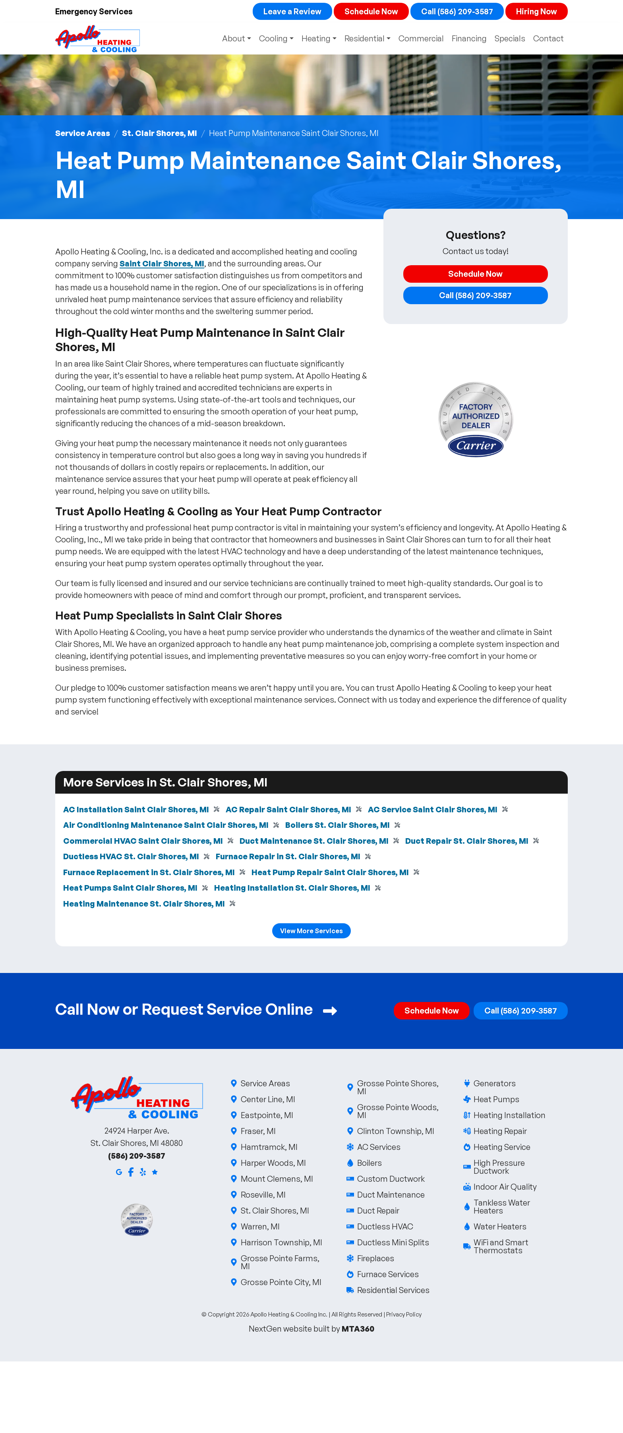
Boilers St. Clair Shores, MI (338, 826)
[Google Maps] (119, 1173)
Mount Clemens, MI (276, 1181)
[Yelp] (143, 1173)
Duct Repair (377, 1212)
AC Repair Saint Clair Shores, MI (289, 810)
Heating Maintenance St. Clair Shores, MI (144, 905)
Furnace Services (387, 1276)
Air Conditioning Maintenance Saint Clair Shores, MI (166, 826)
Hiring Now (536, 11)
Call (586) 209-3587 (456, 11)
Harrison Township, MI (281, 1244)
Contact (548, 39)
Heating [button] (314, 39)
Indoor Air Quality (505, 1189)
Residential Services (392, 1292)
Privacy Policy (404, 1316)
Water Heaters (499, 1228)
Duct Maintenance (390, 1197)
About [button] (230, 39)
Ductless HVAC (384, 1228)
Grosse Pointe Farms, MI (282, 1264)
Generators (494, 1085)
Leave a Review (290, 11)
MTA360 (358, 1331)
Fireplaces (375, 1260)
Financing (469, 39)
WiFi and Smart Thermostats (515, 1248)
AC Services (378, 1149)
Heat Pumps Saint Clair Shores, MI (130, 889)
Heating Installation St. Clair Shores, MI (293, 889)
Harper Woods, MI (272, 1165)
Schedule (369, 11)
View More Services (311, 933)
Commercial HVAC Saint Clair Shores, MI (142, 842)
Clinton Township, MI (395, 1133)
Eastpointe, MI (266, 1117)
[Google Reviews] (155, 1173)
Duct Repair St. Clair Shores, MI (468, 842)
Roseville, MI (262, 1197)
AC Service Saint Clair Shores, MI (434, 810)
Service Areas (82, 133)
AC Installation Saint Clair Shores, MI (136, 810)
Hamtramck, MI (268, 1149)
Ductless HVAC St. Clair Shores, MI (132, 857)
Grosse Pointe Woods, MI (398, 1113)
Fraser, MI (257, 1133)
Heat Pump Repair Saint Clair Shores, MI (331, 873)
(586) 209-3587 (136, 1158)
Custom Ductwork (390, 1181)
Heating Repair (500, 1133)
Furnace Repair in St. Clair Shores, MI (290, 857)
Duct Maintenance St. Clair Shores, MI (314, 842)
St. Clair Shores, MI (160, 133)
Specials (510, 39)
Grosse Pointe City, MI (280, 1284)
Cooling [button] (271, 39)
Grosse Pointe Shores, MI (398, 1089)
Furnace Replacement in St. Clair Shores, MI (149, 873)
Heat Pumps (496, 1101)
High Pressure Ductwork (515, 1169)
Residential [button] (364, 39)
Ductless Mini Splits (392, 1244)
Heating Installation (509, 1117)
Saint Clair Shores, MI (162, 264)
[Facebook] (131, 1173)
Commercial (421, 39)
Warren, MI (259, 1228)
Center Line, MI (267, 1101)
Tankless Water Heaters (515, 1208)
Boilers (368, 1165)
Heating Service (501, 1149)
